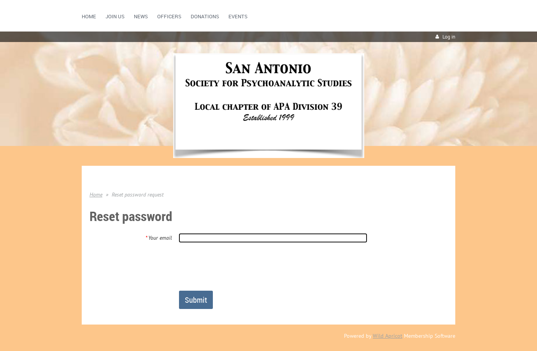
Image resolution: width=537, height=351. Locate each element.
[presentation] (238, 266)
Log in (448, 36)
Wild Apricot (387, 335)
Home (96, 194)
